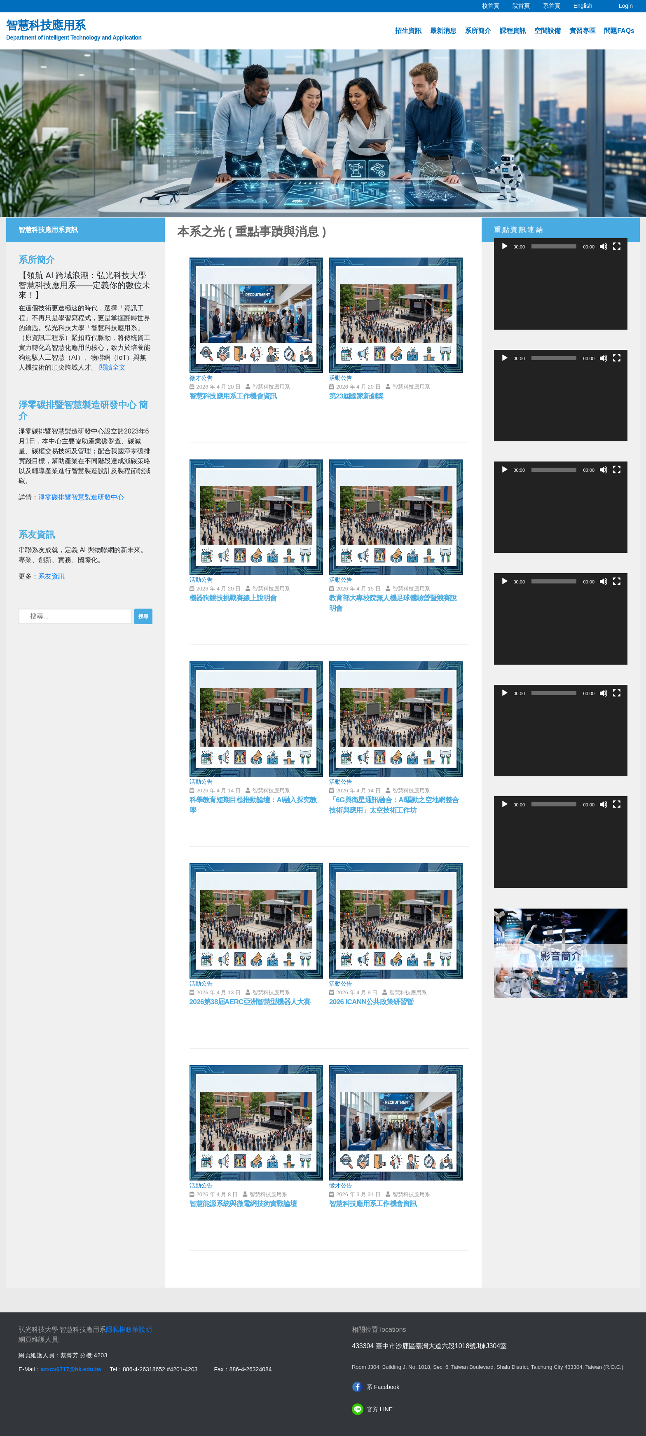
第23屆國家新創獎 (357, 396)
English (586, 4)
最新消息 (443, 30)
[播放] (505, 246)
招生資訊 (408, 30)
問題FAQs (619, 30)
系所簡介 (478, 30)
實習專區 (582, 30)
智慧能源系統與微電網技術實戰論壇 (247, 1204)
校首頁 (494, 4)
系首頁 (555, 4)
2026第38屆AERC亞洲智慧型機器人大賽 (253, 1002)
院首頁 (524, 4)
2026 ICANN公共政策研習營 (373, 1002)
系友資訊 (51, 576)
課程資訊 (513, 30)
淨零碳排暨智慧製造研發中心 (81, 497)
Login (626, 5)
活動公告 (340, 378)
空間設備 (547, 30)
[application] (561, 292)
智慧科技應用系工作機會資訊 (236, 396)
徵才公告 (201, 378)
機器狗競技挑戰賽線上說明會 (236, 598)
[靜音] (603, 246)
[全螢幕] (617, 246)
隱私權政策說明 (129, 1329)
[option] (323, 133)
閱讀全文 (112, 367)
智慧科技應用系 (74, 31)
